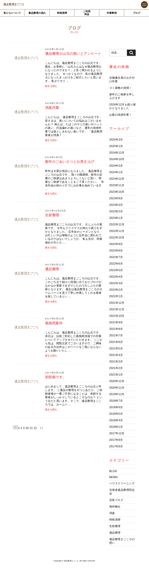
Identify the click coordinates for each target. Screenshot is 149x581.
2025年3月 (116, 139)
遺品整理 (115, 532)
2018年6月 (116, 407)
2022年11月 (117, 231)
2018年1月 (116, 426)
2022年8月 (116, 250)
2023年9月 (116, 198)
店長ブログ (116, 500)
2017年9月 (116, 439)
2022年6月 (116, 263)
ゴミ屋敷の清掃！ (120, 87)
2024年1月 (116, 172)
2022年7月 (116, 257)
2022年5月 (116, 270)
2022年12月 (117, 224)
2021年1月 (116, 374)
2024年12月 (117, 152)
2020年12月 (117, 381)
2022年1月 (116, 296)
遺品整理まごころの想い (122, 541)
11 (31, 428)
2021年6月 (116, 341)
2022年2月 (116, 289)
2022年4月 (116, 276)
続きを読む (51, 86)
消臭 (112, 513)
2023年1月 (116, 217)
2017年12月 (117, 433)
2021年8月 (116, 328)
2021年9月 (116, 322)
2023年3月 (116, 204)
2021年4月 (116, 355)
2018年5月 (116, 413)
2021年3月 (116, 361)
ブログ (136, 13)
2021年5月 (116, 348)
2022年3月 (116, 283)
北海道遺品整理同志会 (122, 491)
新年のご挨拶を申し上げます (122, 96)
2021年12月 (117, 302)
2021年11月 (117, 309)
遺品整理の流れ (37, 13)
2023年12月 (117, 178)
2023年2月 (116, 211)
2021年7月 (116, 335)
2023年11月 (117, 185)
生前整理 (115, 526)
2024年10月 (117, 159)
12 (35, 428)
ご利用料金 (87, 13)
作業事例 (112, 13)
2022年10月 (117, 237)
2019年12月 (117, 394)
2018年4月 (116, 420)
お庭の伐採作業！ (120, 114)
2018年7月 (116, 400)
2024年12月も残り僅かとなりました (122, 106)
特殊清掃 (62, 13)
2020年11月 (117, 387)
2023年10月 (117, 191)
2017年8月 (116, 446)
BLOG (113, 471)
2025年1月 (116, 146)
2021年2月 (116, 368)
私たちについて (12, 13)
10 (27, 428)
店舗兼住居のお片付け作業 (122, 79)
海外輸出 (115, 506)
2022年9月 (116, 244)
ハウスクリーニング (122, 483)
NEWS (113, 477)
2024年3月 (116, 165)
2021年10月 (117, 315)
